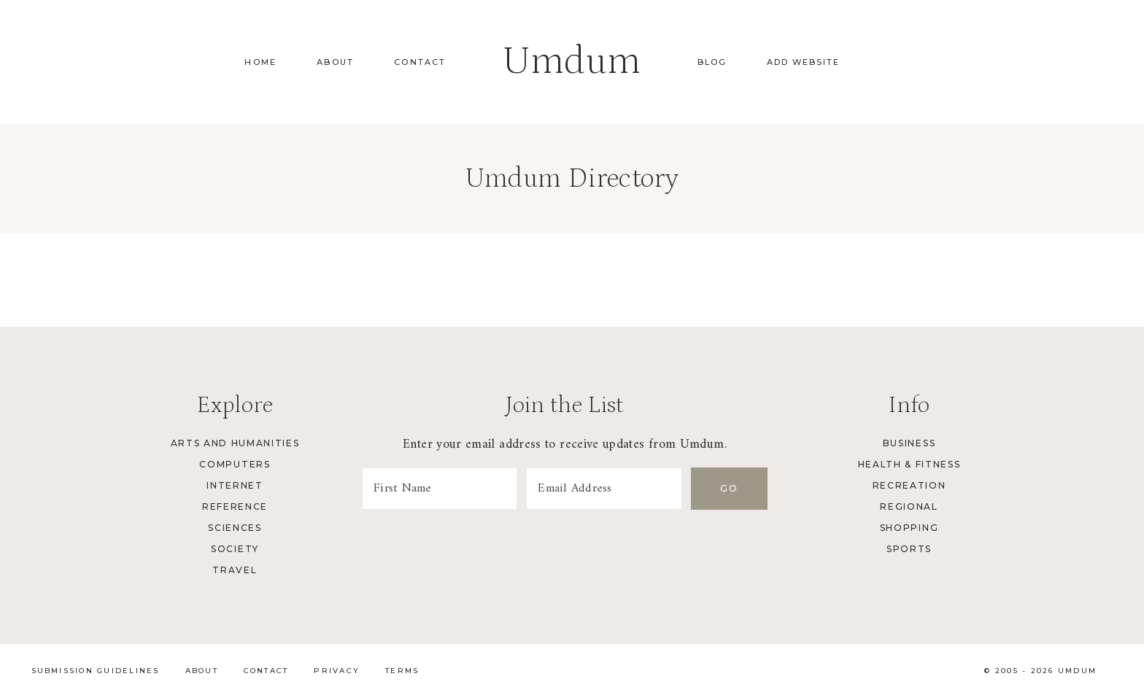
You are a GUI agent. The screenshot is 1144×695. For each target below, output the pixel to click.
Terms (402, 670)
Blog (712, 62)
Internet (234, 485)
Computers (234, 464)
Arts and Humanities (235, 443)
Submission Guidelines (95, 670)
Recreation (909, 485)
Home (260, 62)
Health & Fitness (909, 464)
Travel (234, 569)
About (335, 62)
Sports (909, 548)
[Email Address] (607, 488)
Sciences (234, 527)
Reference (235, 506)
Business (909, 443)
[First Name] (440, 488)
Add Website (803, 62)
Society (235, 548)
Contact (420, 62)
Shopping (909, 527)
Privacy (337, 670)
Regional (909, 506)
